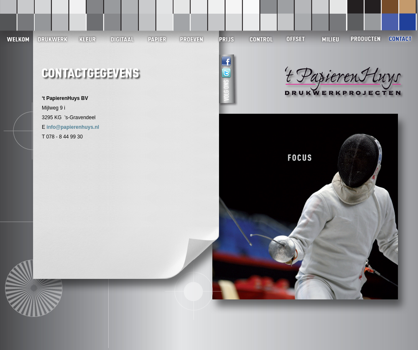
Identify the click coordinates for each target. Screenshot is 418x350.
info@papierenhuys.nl (72, 127)
